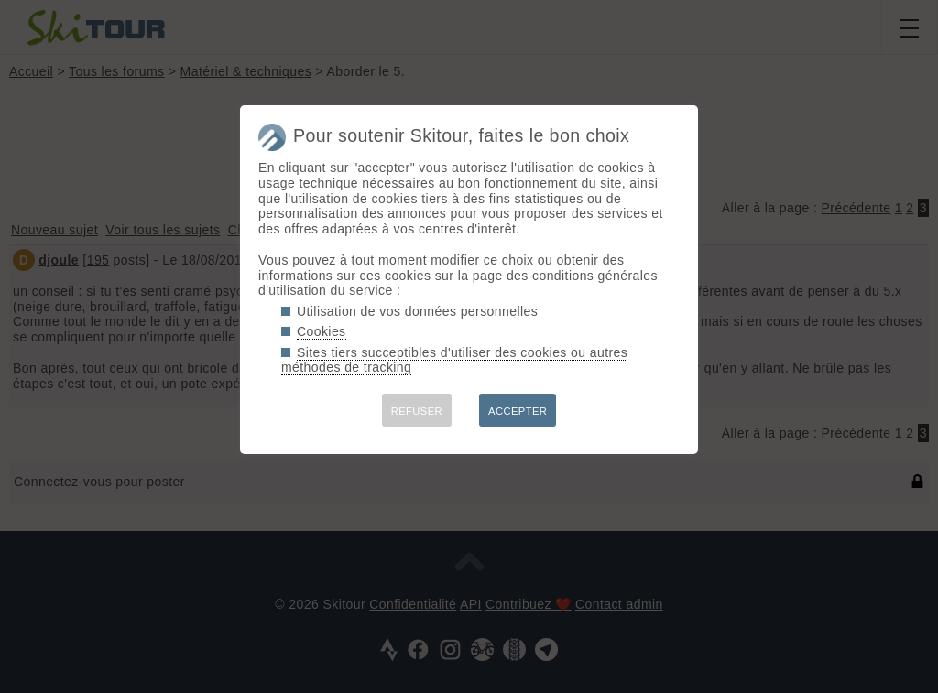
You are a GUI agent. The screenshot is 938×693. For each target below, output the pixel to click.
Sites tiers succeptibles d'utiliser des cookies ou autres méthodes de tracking (454, 360)
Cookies (321, 331)
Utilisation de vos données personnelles (417, 311)
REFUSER (416, 411)
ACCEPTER (517, 411)
